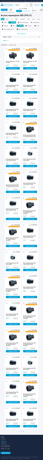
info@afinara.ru (37, 5)
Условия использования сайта (4, 458)
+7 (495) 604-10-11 (4, 441)
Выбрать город (27, 10)
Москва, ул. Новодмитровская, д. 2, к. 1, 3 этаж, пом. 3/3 (5, 446)
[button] (17, 4)
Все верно (19, 10)
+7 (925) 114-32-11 (31, 6)
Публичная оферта (20, 458)
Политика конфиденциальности (13, 458)
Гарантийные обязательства (26, 458)
